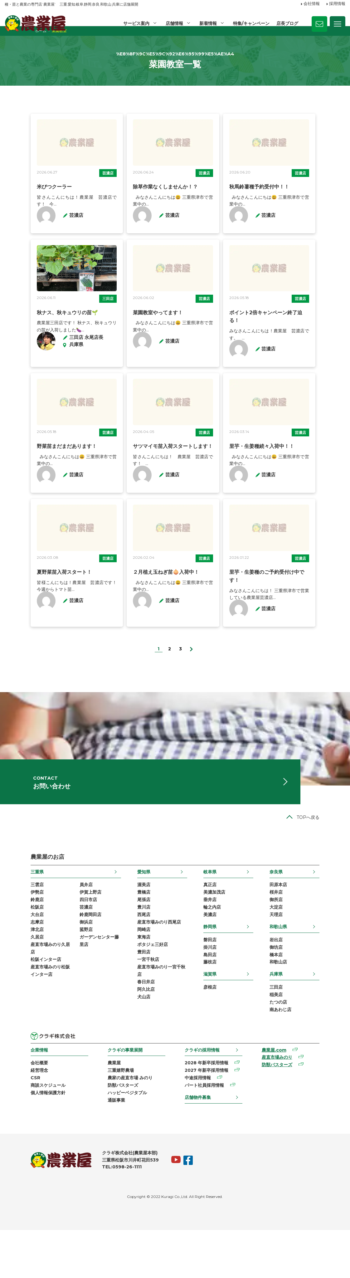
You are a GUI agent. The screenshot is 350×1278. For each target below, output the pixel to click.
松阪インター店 (20, 1003)
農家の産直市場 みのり (117, 1123)
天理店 (302, 955)
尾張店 (135, 939)
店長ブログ (287, 23)
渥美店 (135, 923)
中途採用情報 (199, 1123)
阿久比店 (137, 1035)
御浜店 (60, 963)
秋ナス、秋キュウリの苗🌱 (41, 340)
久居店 (11, 979)
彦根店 (218, 1030)
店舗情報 (173, 23)
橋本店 (302, 996)
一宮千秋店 (139, 1003)
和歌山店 (304, 1004)
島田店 (218, 996)
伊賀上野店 (64, 931)
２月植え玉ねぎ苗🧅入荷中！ (157, 610)
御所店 (302, 939)
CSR (9, 1123)
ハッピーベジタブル (115, 1140)
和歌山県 (304, 967)
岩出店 (302, 980)
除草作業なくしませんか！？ (156, 204)
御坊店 (302, 988)
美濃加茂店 (223, 931)
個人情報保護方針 (22, 1140)
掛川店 (218, 988)
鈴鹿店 (11, 939)
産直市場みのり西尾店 (150, 963)
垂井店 (218, 939)
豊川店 (135, 947)
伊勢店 (11, 931)
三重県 (11, 909)
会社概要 (13, 1107)
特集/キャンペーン (251, 23)
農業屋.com (289, 1095)
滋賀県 (218, 1016)
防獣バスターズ (110, 1131)
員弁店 (60, 923)
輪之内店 (221, 947)
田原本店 (304, 923)
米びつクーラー (28, 204)
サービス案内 (135, 23)
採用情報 (337, 4)
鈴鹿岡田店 (64, 955)
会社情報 (312, 4)
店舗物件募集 (199, 1144)
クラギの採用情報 (203, 1094)
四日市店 (62, 939)
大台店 (11, 955)
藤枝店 (218, 1004)
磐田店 (218, 980)
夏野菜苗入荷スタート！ (38, 610)
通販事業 (104, 1147)
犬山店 (135, 1042)
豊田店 (135, 995)
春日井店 (137, 1026)
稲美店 (302, 1038)
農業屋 (102, 1107)
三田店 (98, 326)
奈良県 (302, 909)
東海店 (135, 979)
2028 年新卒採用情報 (208, 1107)
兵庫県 (302, 1016)
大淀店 (302, 947)
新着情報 (207, 23)
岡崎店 (135, 971)
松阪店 (11, 947)
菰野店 (60, 971)
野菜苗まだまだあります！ (41, 475)
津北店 (11, 971)
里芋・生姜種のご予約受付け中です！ (280, 610)
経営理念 (13, 1116)
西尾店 (135, 955)
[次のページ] (191, 678)
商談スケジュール (22, 1131)
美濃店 (218, 955)
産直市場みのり (292, 1102)
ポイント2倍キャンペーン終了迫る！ (279, 340)
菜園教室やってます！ (149, 340)
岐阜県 (218, 909)
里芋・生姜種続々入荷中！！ (270, 475)
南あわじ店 (306, 1054)
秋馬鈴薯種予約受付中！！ (268, 204)
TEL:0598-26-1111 (96, 1215)
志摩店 (11, 963)
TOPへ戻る (334, 855)
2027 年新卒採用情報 (208, 1116)
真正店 (218, 923)
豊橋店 (135, 931)
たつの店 (304, 1046)
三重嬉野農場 (108, 1116)
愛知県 (135, 909)
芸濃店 (98, 190)
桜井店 (302, 931)
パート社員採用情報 (206, 1131)
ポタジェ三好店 (144, 987)
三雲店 (11, 923)
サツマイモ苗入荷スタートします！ (164, 475)
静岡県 (218, 967)
